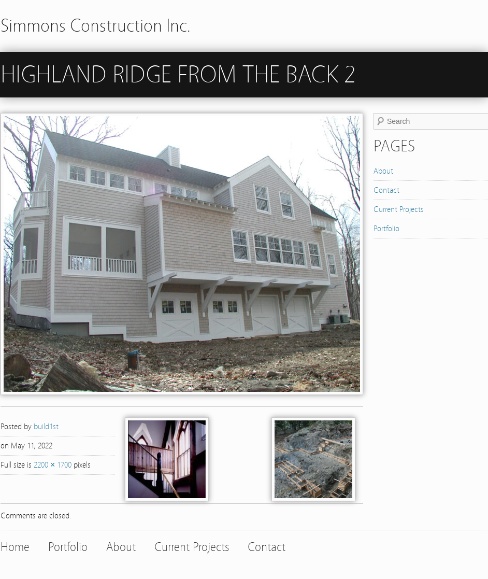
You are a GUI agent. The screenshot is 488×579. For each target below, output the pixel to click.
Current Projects (399, 209)
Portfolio (386, 228)
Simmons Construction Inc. (96, 25)
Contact (386, 190)
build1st (46, 426)
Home (15, 547)
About (383, 171)
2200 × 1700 (52, 465)
